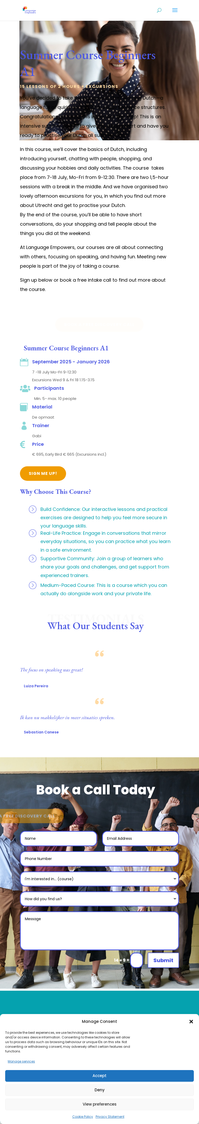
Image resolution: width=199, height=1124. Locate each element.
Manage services (21, 1061)
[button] (191, 1021)
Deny (100, 1090)
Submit (163, 960)
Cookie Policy (82, 1116)
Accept (99, 1075)
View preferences (100, 1104)
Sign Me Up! (43, 473)
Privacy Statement (110, 1116)
